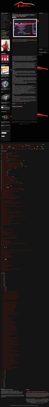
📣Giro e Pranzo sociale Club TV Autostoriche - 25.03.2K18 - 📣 (9, 181)
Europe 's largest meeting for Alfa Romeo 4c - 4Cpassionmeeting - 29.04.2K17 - (11, 223)
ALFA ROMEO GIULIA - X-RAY (6, 316)
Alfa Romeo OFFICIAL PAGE (4, 208)
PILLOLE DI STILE (3, 246)
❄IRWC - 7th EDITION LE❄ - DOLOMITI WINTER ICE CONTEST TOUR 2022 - (11, 155)
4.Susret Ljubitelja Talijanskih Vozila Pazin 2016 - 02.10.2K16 (9, 196)
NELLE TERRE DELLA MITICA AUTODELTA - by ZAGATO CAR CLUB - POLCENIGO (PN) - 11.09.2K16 (14, 243)
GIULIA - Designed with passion (7, 348)
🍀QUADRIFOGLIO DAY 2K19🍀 (5, 170)
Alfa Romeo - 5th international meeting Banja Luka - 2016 (8, 205)
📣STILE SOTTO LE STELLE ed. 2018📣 (6, 185)
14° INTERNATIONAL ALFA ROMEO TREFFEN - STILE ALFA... (10, 356)
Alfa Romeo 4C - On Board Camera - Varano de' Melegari (10, 306)
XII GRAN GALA (3, 271)
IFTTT (2, 236)
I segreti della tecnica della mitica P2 (7, 364)
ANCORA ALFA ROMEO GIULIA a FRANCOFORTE (9, 322)
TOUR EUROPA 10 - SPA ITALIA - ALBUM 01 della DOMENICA (11, 296)
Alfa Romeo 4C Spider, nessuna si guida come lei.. (9, 292)
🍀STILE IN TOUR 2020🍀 (4, 171)
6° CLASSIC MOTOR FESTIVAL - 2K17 (6, 201)
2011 (2, 382)
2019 (2, 281)
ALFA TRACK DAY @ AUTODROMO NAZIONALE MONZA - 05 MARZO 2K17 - (11, 212)
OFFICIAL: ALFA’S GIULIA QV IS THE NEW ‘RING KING (9, 307)
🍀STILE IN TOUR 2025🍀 (4, 172)
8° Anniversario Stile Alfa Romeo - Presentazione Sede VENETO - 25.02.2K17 (11, 202)
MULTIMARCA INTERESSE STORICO (5, 242)
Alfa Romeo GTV (3, 207)
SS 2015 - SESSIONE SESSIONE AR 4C (8, 361)
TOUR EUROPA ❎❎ (4, 259)
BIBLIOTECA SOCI (3, 25)
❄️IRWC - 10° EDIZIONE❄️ (4, 154)
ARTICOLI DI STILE (3, 26)
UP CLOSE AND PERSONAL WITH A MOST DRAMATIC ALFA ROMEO (11, 344)
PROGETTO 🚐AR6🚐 (4, 247)
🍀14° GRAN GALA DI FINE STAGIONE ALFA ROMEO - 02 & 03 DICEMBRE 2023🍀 (11, 164)
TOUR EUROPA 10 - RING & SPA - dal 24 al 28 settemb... (10, 338)
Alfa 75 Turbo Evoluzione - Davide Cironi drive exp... (9, 328)
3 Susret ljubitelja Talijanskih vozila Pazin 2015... (9, 308)
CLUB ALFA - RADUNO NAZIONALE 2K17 (6, 220)
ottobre (4, 289)
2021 (2, 279)
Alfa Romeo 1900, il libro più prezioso (7, 324)
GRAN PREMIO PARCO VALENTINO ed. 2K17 (7, 232)
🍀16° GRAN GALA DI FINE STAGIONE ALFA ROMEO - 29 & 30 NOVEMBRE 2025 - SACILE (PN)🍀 (13, 145)
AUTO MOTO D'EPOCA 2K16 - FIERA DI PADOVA (7, 217)
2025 (2, 274)
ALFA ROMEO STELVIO (4, 209)
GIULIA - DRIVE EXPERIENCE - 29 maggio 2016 (7, 229)
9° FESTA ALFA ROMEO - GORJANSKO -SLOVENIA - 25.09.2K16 (9, 203)
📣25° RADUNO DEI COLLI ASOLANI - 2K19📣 (7, 176)
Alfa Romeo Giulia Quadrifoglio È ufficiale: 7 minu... (9, 323)
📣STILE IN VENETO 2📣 (4, 184)
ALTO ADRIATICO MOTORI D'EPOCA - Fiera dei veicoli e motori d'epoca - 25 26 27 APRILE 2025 (13, 216)
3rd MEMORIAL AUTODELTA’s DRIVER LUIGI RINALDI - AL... (10, 313)
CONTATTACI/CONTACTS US (4, 15)
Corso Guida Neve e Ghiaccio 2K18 (5, 222)
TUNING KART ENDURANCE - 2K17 (5, 262)
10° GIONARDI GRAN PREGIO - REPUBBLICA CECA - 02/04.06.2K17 (10, 191)
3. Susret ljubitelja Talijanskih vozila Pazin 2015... (9, 312)
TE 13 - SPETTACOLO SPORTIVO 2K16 (6, 256)
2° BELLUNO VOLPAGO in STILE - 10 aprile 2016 (7, 195)
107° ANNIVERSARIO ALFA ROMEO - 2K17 (6, 192)
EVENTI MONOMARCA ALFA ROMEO (6, 224)
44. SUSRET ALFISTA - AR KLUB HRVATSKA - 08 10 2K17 (8, 198)
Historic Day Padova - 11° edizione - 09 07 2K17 (7, 233)
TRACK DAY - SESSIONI (4, 260)
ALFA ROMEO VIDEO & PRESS (5, 210)
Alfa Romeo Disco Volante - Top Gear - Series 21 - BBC (10, 345)
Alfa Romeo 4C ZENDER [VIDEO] (7, 320)
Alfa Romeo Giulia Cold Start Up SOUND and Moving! (9, 305)
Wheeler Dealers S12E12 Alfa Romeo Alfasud (8, 368)
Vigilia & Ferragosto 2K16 (4, 268)
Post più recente (14, 121)
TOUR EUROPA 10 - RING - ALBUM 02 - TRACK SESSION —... (10, 299)
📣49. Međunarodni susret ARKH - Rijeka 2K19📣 (7, 177)
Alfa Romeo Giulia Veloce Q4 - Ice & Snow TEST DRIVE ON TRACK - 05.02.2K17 (11, 206)
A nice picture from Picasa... (6, 336)
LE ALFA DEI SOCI (3, 239)
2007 (2, 387)
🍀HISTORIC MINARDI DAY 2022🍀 (5, 169)
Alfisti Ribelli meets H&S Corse (7, 331)
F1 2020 (2, 225)
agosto (4, 370)
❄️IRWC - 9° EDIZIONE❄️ (4, 157)
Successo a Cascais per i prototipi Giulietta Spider (9, 353)
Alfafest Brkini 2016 (3, 214)
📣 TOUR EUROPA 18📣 (4, 175)
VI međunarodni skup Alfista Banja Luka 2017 (7, 266)
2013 (2, 380)
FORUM (2, 227)
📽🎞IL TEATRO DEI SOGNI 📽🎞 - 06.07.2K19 (7, 190)
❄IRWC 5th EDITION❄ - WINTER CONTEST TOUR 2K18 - (8, 158)
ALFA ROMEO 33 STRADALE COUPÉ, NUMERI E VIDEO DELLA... (11, 362)
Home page (24, 121)
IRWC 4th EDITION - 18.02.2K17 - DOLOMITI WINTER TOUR (8, 237)
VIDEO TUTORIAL (3, 267)
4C (1, 199)
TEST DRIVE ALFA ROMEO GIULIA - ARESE (6, 257)
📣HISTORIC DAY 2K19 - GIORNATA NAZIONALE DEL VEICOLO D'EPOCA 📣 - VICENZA (12, 183)
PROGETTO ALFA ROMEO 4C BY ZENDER (8, 321)
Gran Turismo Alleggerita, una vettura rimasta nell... (9, 360)
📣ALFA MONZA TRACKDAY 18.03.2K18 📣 (6, 179)
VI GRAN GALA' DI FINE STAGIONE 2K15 (6, 265)
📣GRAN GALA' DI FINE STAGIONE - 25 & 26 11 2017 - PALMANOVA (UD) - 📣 (11, 182)
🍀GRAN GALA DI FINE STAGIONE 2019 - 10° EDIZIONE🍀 (8, 167)
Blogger (39, 405)
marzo (3, 376)
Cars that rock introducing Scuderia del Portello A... (9, 304)
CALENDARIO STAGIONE (4, 19)
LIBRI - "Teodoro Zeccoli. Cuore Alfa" (7, 369)
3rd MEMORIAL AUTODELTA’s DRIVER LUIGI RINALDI (9, 330)
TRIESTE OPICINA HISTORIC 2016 (5, 261)
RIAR (1, 249)
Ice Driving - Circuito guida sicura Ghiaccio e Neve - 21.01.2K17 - (9, 235)
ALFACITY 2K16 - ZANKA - (4, 213)
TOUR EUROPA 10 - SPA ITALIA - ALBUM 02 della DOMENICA (11, 291)
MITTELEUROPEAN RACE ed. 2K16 (5, 241)
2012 (2, 381)
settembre (4, 290)
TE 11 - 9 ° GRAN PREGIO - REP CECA (6, 255)
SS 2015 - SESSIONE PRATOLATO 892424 (8, 339)
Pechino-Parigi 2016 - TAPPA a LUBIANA (6, 245)
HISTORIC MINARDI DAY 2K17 (5, 234)
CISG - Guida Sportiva (4, 219)
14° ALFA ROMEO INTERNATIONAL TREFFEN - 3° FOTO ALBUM (11, 340)
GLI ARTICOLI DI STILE (4, 231)
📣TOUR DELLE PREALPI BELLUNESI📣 (6, 186)
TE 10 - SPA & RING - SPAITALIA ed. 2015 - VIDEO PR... (10, 329)
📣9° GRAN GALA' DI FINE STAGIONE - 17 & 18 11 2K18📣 (8, 178)
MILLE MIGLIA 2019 (3, 240)
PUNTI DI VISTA (3, 248)
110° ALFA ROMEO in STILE (4, 193)
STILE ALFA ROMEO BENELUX (5, 253)
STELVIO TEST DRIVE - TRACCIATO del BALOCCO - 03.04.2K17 (9, 252)
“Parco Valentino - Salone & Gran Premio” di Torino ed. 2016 (8, 152)
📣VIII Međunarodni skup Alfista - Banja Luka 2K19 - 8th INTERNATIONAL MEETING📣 (12, 189)
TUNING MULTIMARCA (4, 263)
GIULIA (2, 228)
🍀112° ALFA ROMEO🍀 (4, 161)
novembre (4, 288)
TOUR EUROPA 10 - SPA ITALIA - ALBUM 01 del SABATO (10, 297)
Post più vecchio (34, 121)
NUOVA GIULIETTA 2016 (4, 244)
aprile (3, 375)
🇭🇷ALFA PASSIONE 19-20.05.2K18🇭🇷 (6, 153)
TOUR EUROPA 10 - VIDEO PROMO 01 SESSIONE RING (10, 298)
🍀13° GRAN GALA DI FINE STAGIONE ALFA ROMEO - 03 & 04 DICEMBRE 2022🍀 (11, 163)
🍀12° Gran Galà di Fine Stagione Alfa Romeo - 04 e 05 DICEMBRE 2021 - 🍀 (11, 162)
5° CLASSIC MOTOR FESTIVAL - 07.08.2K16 (6, 200)
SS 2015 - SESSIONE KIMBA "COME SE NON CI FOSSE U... (10, 347)
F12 (1, 226)
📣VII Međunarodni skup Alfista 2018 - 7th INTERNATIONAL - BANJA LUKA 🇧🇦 (11, 188)
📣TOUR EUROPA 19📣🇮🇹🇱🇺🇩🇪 (5, 187)
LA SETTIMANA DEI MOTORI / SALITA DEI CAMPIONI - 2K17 (9, 238)
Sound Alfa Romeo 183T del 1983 (7, 352)
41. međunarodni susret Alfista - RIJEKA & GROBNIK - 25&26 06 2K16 (10, 197)
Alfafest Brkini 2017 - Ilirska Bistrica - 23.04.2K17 (7, 215)
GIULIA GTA (2, 230)
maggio (4, 374)
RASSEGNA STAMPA (3, 27)
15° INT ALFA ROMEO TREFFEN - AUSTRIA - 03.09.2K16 (8, 194)
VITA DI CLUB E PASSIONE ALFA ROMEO (6, 270)
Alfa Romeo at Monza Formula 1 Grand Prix (8, 346)
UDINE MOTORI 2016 (4, 264)
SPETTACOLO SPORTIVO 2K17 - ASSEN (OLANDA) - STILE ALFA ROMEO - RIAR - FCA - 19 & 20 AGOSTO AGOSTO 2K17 (16, 250)
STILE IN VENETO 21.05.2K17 (5, 254)
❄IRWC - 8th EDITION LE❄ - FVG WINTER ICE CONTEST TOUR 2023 (10, 156)
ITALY (3, 300)
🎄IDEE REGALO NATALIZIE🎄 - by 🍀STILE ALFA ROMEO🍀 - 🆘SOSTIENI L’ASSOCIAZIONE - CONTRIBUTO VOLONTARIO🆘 (5, 33)
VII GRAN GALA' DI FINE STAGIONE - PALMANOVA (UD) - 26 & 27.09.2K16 (10, 269)
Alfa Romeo (2, 204)
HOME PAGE (2, 14)
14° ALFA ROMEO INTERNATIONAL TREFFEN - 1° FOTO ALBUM (11, 355)
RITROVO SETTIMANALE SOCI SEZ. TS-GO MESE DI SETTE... (10, 332)
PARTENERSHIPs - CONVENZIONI (5, 20)
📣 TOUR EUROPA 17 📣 (4, 174)
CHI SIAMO (2, 21)
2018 (2, 282)
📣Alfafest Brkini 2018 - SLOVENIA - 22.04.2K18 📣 (8, 180)
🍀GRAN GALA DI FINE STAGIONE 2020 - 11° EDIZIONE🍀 (8, 168)
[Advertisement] (24, 114)
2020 (2, 280)
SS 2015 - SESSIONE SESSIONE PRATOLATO (8, 363)
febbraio (4, 377)
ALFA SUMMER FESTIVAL (4, 211)
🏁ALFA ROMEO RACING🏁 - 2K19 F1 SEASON (7, 173)
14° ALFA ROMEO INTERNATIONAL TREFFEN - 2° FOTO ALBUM (11, 354)
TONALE (2, 258)
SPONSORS (2, 251)
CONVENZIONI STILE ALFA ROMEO (5, 221)
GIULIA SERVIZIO (5, 315)
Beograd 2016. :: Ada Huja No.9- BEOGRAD (6, 218)
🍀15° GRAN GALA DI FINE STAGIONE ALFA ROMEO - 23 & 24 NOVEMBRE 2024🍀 (12, 165)
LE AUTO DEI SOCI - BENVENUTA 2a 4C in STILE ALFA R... (10, 337)
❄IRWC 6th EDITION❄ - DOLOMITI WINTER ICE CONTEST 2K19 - (9, 159)
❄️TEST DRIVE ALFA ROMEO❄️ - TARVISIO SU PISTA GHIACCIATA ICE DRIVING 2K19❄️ (12, 160)
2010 (2, 383)
